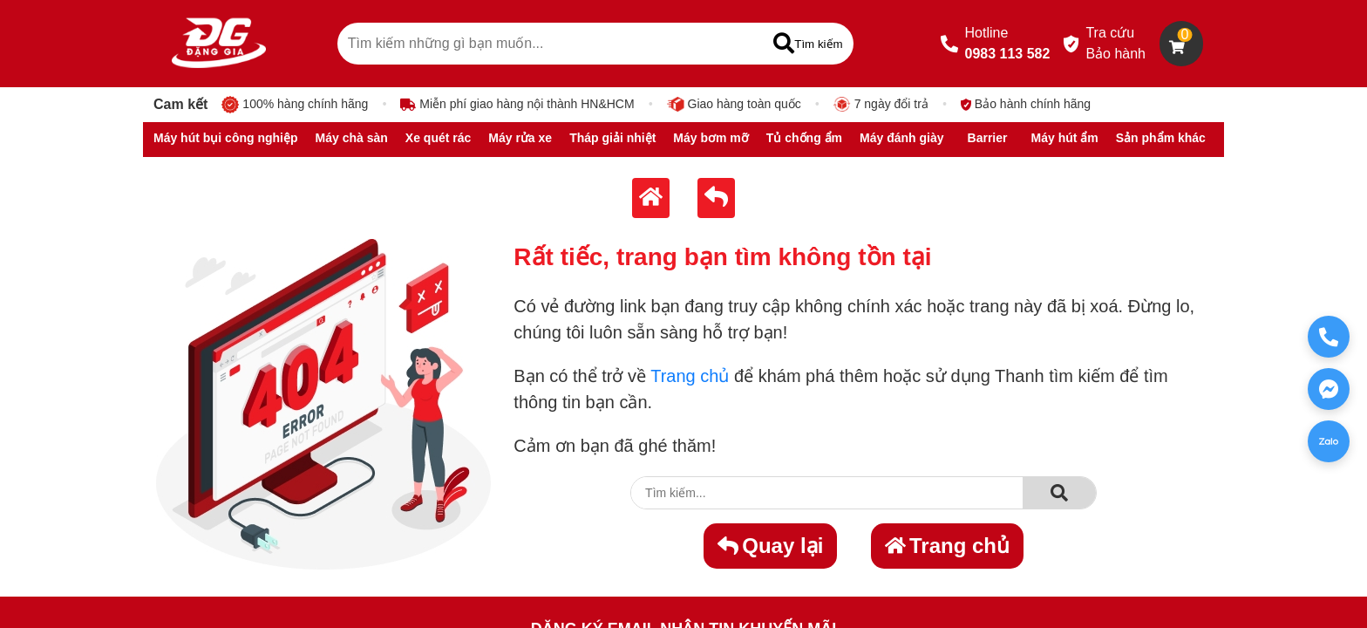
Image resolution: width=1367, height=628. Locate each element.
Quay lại (770, 545)
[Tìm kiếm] (807, 43)
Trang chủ (689, 376)
